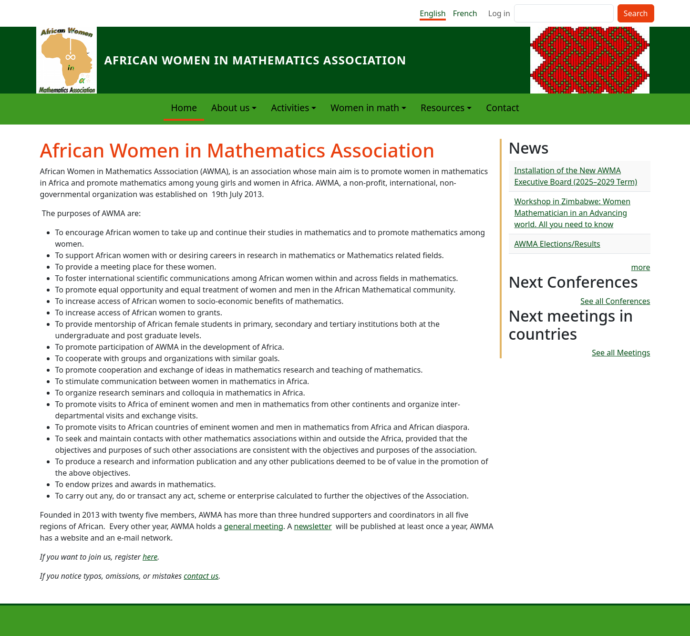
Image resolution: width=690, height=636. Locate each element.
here (150, 557)
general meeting (253, 526)
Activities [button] (290, 107)
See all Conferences (615, 301)
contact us (201, 576)
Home (184, 107)
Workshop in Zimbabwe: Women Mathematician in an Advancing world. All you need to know (573, 212)
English (432, 13)
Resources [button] (442, 107)
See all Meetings (621, 352)
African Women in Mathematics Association (255, 60)
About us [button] (230, 107)
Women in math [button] (364, 107)
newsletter (313, 526)
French (465, 13)
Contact (502, 107)
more (640, 267)
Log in (499, 13)
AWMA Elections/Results (557, 244)
